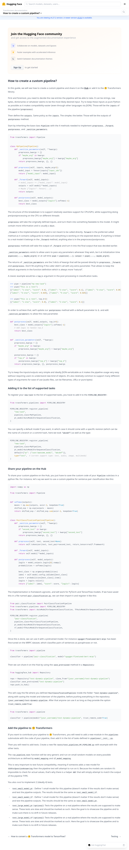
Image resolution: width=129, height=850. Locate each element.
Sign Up (17, 67)
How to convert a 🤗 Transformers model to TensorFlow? (37, 836)
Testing (116, 836)
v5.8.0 (79, 18)
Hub (86, 88)
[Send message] (123, 845)
